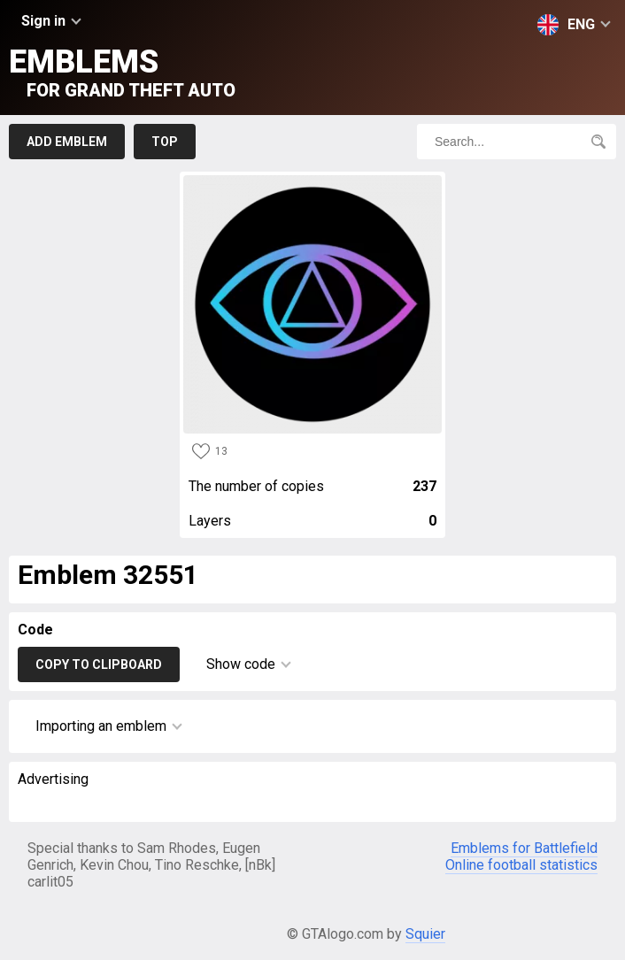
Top (164, 141)
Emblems (122, 72)
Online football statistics (521, 864)
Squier (425, 933)
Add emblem (67, 141)
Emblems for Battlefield (524, 848)
